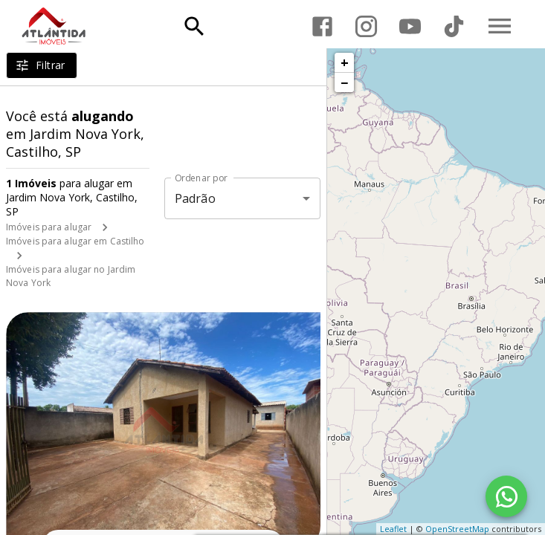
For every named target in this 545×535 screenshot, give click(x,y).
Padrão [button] (195, 198)
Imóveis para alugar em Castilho (75, 241)
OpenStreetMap (457, 528)
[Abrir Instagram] (366, 26)
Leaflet (393, 528)
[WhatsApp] (506, 496)
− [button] (344, 82)
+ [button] (345, 62)
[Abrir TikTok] (454, 26)
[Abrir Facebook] (322, 26)
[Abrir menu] (499, 26)
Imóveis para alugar (48, 227)
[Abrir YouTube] (410, 26)
